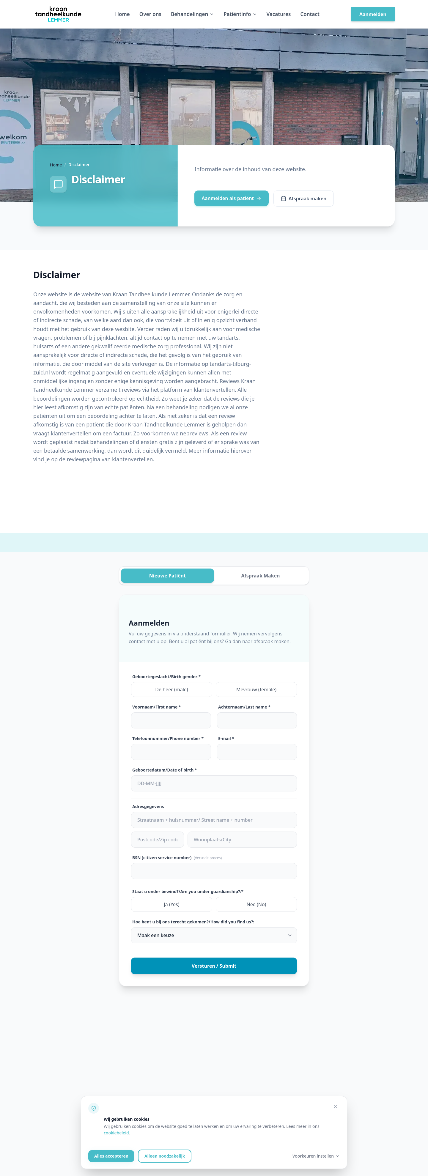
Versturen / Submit (214, 966)
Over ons (150, 14)
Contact (309, 14)
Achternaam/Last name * (244, 707)
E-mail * (226, 738)
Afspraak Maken (260, 575)
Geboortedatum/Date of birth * (164, 770)
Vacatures (279, 14)
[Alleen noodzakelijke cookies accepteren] (335, 1106)
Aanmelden (372, 14)
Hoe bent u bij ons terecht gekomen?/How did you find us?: (193, 922)
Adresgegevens (148, 806)
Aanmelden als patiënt (232, 198)
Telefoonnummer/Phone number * (168, 738)
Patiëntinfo (240, 14)
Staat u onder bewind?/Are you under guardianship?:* (187, 891)
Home (122, 14)
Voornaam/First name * (156, 707)
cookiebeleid (116, 1133)
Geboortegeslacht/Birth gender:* (166, 676)
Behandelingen (192, 14)
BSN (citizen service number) (177, 857)
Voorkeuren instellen (316, 1156)
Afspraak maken (303, 198)
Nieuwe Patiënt (167, 575)
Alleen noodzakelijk (164, 1156)
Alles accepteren (111, 1156)
